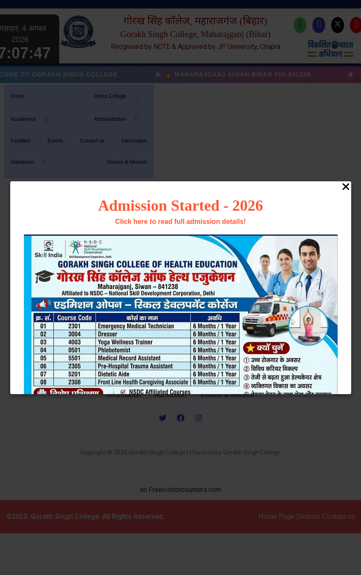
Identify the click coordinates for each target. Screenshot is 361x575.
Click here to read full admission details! (180, 221)
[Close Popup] (346, 187)
